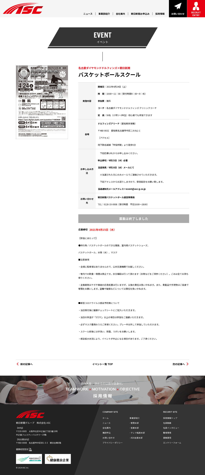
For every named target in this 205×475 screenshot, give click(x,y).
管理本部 (135, 422)
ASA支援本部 (137, 437)
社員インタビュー (171, 427)
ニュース (107, 422)
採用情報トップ (170, 418)
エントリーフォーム (172, 442)
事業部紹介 (135, 418)
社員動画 (167, 422)
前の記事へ (26, 364)
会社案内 (107, 427)
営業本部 (135, 427)
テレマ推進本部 (138, 432)
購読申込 (107, 432)
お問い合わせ (109, 437)
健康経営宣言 (24, 449)
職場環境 (167, 432)
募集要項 (167, 437)
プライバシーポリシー (113, 442)
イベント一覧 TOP (102, 364)
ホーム (106, 418)
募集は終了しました (133, 218)
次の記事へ (179, 364)
